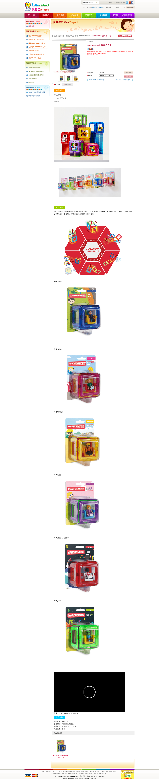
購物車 (87, 778)
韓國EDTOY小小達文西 (36, 39)
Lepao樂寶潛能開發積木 (36, 71)
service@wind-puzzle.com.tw (69, 776)
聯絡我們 (119, 2)
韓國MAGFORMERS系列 (37, 43)
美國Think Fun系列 (35, 58)
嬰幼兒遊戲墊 (33, 79)
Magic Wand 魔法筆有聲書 (37, 92)
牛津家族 (31, 82)
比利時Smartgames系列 (36, 54)
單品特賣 (31, 26)
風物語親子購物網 (97, 7)
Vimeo (75, 713)
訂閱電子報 (112, 2)
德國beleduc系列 (34, 50)
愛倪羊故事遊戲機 (34, 96)
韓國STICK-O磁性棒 (35, 36)
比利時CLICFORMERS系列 (37, 47)
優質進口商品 (70, 36)
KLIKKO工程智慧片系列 (36, 75)
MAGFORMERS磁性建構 (96, 80)
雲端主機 (93, 778)
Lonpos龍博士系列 (35, 68)
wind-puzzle (65, 713)
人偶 (55, 713)
